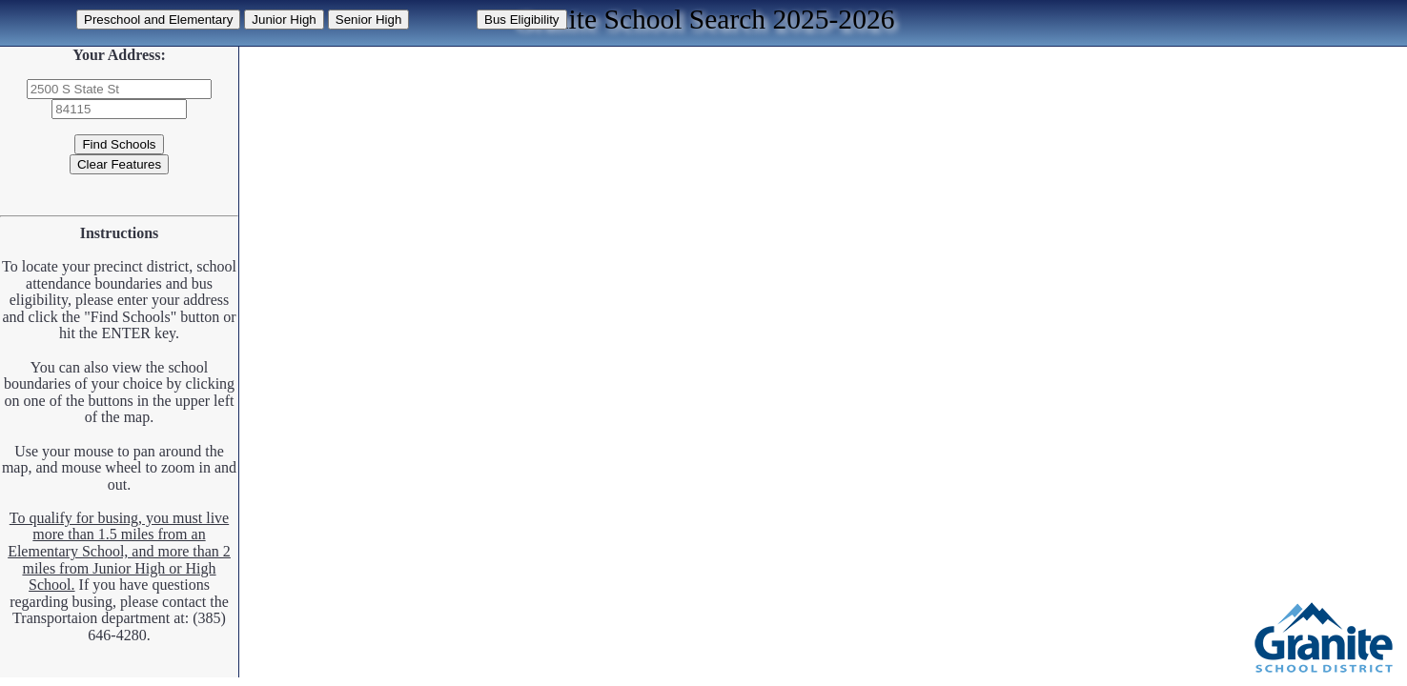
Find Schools (118, 144)
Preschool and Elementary (158, 19)
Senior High (369, 19)
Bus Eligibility (522, 19)
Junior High (284, 19)
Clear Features (119, 164)
